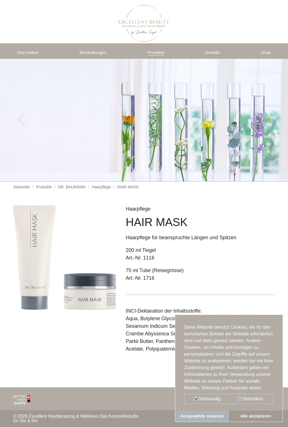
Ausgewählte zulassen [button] (202, 416)
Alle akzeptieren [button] (255, 416)
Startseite (21, 191)
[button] (21, 124)
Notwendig (207, 398)
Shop (265, 54)
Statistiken (250, 398)
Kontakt (213, 54)
